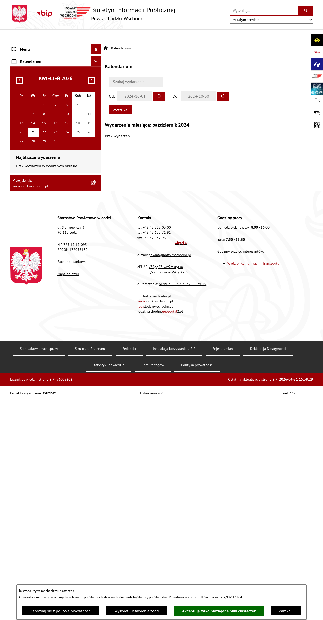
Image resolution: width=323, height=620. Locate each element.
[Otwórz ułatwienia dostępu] (317, 40)
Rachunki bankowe (71, 481)
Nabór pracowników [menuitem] (29, 218)
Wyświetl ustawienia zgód (136, 610)
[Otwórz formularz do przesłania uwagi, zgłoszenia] (317, 113)
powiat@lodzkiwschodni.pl (170, 474)
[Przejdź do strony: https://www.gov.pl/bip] (317, 52)
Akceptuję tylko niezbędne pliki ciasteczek (219, 611)
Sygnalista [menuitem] (21, 228)
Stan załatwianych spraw (39, 568)
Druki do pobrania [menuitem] (27, 268)
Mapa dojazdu (68, 493)
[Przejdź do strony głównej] (92, 14)
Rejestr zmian (222, 568)
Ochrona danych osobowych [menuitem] (36, 198)
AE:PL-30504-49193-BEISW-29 (182, 503)
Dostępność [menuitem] (22, 188)
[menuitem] (55, 56)
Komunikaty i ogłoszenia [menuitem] (33, 107)
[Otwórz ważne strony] (317, 101)
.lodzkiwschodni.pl (154, 515)
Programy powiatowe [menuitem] (30, 157)
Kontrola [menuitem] (19, 208)
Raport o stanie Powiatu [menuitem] (32, 87)
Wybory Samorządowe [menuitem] (31, 238)
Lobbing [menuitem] (19, 147)
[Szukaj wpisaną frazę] (306, 11)
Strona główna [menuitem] (25, 46)
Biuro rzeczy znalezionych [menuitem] (34, 167)
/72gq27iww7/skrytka (166, 486)
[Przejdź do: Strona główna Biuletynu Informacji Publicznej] (105, 35)
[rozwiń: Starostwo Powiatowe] (97, 67)
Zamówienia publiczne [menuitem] (31, 117)
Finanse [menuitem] (18, 97)
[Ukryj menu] (96, 36)
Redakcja (129, 568)
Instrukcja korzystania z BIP (174, 568)
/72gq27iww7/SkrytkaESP (170, 491)
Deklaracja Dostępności (268, 568)
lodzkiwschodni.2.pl (160, 530)
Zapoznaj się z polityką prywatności (60, 610)
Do (175, 82)
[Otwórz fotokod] (317, 125)
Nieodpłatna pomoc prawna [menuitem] (36, 127)
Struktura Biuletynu (90, 568)
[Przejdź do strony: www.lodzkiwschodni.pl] (317, 76)
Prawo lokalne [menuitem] (24, 77)
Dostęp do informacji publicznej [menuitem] (39, 178)
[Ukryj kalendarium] (96, 281)
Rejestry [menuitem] (18, 248)
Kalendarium (121, 35)
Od (111, 82)
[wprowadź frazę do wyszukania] (264, 11)
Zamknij (286, 610)
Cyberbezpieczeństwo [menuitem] (30, 258)
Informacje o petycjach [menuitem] (31, 137)
